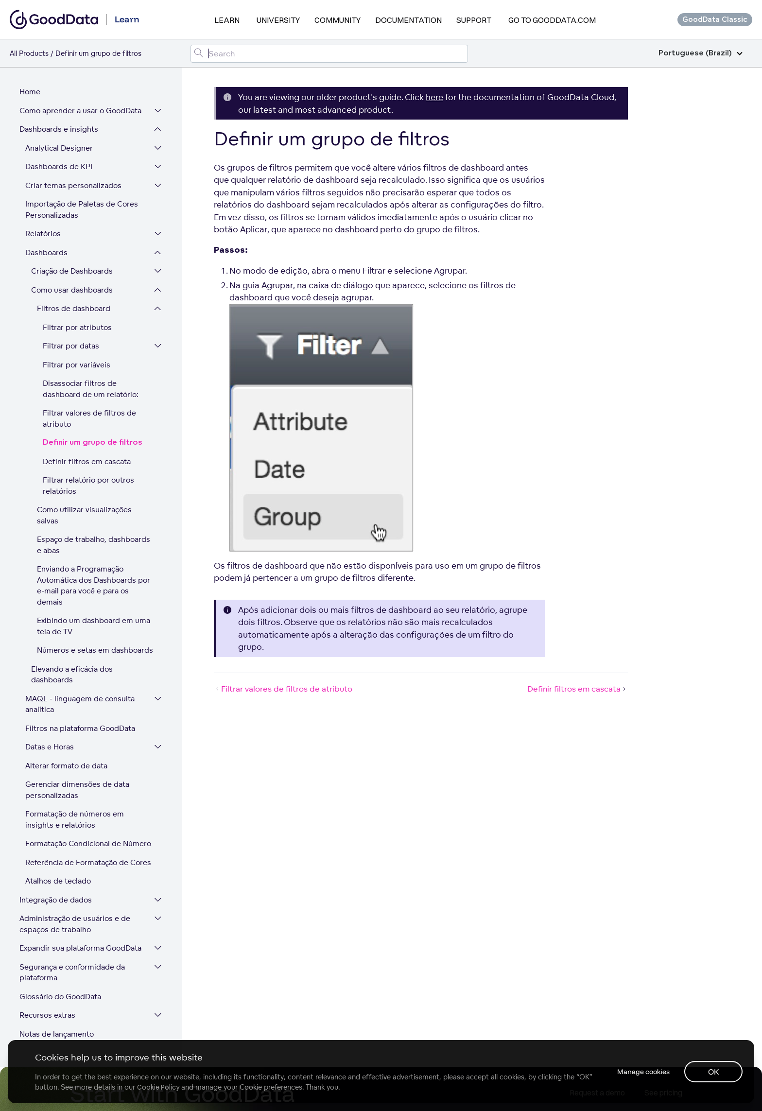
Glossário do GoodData (60, 997)
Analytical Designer (59, 148)
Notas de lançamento (56, 1034)
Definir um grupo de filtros (92, 443)
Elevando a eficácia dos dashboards (72, 675)
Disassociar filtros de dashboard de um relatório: (91, 389)
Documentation (408, 20)
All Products (29, 53)
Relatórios (43, 234)
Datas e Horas (49, 747)
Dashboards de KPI (58, 167)
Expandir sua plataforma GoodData (80, 948)
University (278, 20)
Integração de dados (55, 900)
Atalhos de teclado (58, 881)
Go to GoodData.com (552, 20)
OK (713, 1071)
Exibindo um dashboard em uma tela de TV (93, 626)
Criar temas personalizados (73, 186)
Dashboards (46, 253)
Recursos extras (47, 1015)
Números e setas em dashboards (95, 650)
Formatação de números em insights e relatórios (74, 820)
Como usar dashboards (72, 290)
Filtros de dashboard (73, 308)
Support (473, 20)
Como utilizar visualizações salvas (84, 515)
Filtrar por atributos (77, 327)
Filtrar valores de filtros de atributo (89, 419)
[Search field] (329, 54)
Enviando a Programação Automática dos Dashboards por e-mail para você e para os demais (93, 586)
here (434, 97)
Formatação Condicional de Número (88, 844)
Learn (227, 20)
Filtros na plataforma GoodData (80, 728)
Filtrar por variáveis (76, 365)
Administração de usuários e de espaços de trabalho (74, 924)
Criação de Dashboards (72, 271)
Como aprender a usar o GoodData (80, 111)
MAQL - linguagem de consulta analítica (80, 704)
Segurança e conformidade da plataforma (72, 973)
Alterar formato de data (66, 766)
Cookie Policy (158, 1087)
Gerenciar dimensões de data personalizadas (77, 790)
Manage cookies (642, 1071)
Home (29, 92)
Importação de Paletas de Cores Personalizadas (81, 210)
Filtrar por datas (71, 346)
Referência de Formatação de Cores (88, 863)
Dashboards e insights (58, 129)
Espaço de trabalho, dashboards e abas (93, 545)
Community (337, 20)
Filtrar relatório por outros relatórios (88, 486)
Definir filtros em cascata (87, 462)
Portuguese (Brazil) (700, 53)
